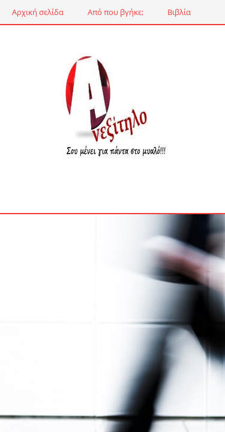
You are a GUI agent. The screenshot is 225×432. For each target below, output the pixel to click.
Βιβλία (179, 12)
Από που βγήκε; (115, 12)
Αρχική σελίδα (38, 12)
